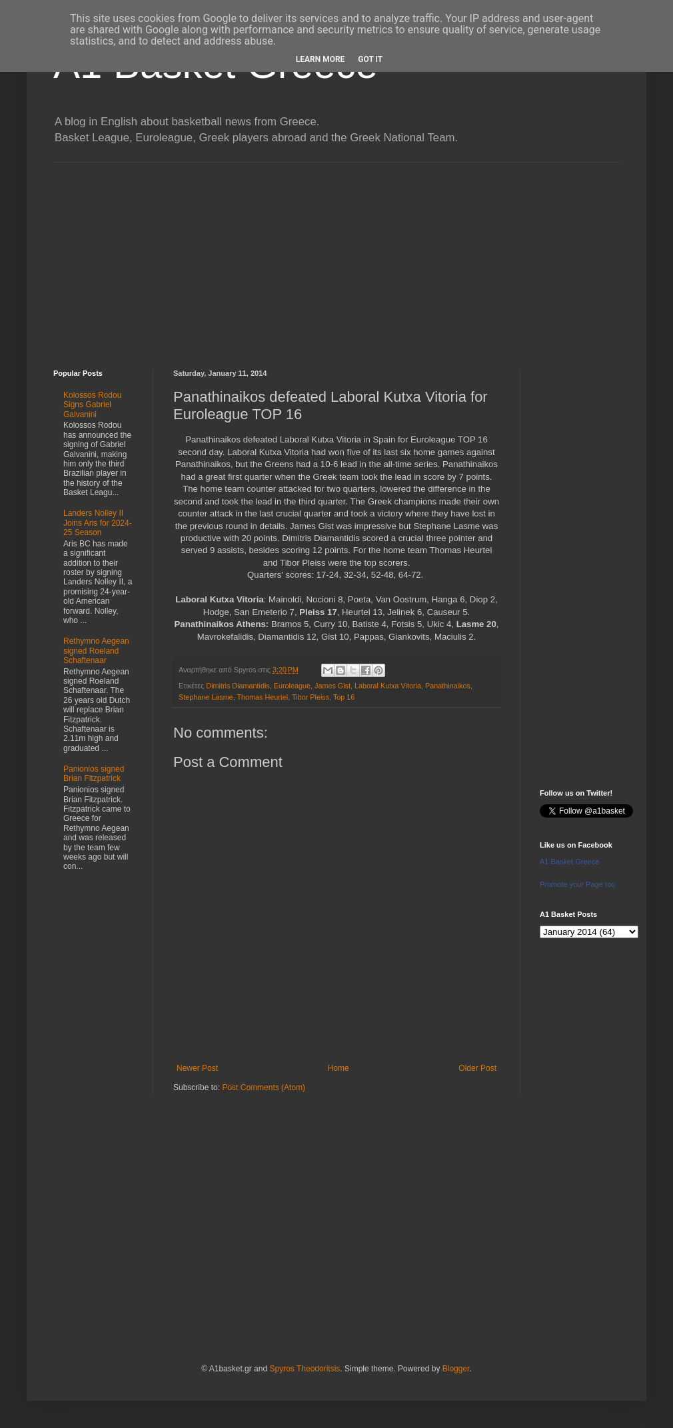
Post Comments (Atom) (263, 1087)
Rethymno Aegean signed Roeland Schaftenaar (96, 650)
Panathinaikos (447, 686)
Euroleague (292, 686)
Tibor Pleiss (310, 697)
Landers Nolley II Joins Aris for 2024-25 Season (97, 522)
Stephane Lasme (206, 697)
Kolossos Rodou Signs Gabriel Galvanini (92, 404)
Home (338, 1068)
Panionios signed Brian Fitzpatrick (93, 773)
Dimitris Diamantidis (237, 686)
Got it (370, 59)
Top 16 (343, 697)
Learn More (320, 59)
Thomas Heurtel (262, 697)
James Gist (332, 686)
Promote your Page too (577, 884)
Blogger (456, 1368)
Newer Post (197, 1068)
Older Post (477, 1068)
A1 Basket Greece (569, 862)
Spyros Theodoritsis (304, 1368)
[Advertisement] (336, 256)
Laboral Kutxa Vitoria (387, 686)
